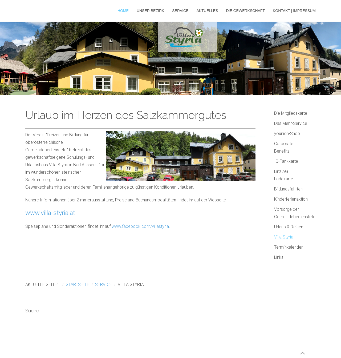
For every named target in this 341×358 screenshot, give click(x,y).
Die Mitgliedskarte (290, 113)
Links (278, 257)
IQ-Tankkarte (286, 161)
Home (123, 11)
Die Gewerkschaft (245, 11)
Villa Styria (283, 237)
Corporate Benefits (283, 147)
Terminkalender (288, 247)
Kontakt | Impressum (294, 11)
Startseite (77, 284)
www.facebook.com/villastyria (140, 226)
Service (180, 11)
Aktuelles (207, 11)
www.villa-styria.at (50, 213)
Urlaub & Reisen (288, 226)
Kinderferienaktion (291, 199)
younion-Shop (287, 133)
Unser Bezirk (150, 11)
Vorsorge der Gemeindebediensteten (295, 213)
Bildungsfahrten (288, 189)
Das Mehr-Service (290, 123)
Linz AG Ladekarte (283, 175)
